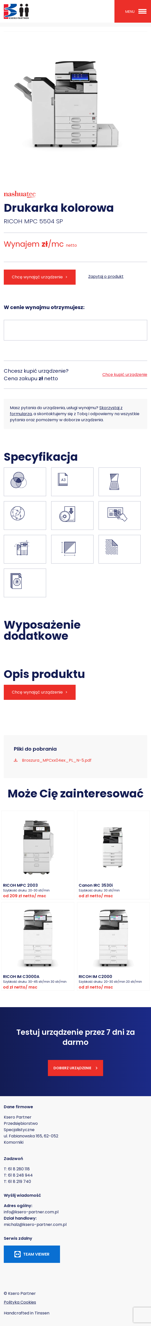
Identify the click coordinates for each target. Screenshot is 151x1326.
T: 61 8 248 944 (18, 1175)
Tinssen (42, 1313)
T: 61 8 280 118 (17, 1169)
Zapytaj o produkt (106, 276)
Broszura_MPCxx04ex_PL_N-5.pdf (56, 760)
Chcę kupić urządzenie (124, 375)
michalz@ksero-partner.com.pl (35, 1224)
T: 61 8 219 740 (17, 1181)
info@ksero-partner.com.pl (31, 1212)
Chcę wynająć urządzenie (37, 277)
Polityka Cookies (20, 1302)
